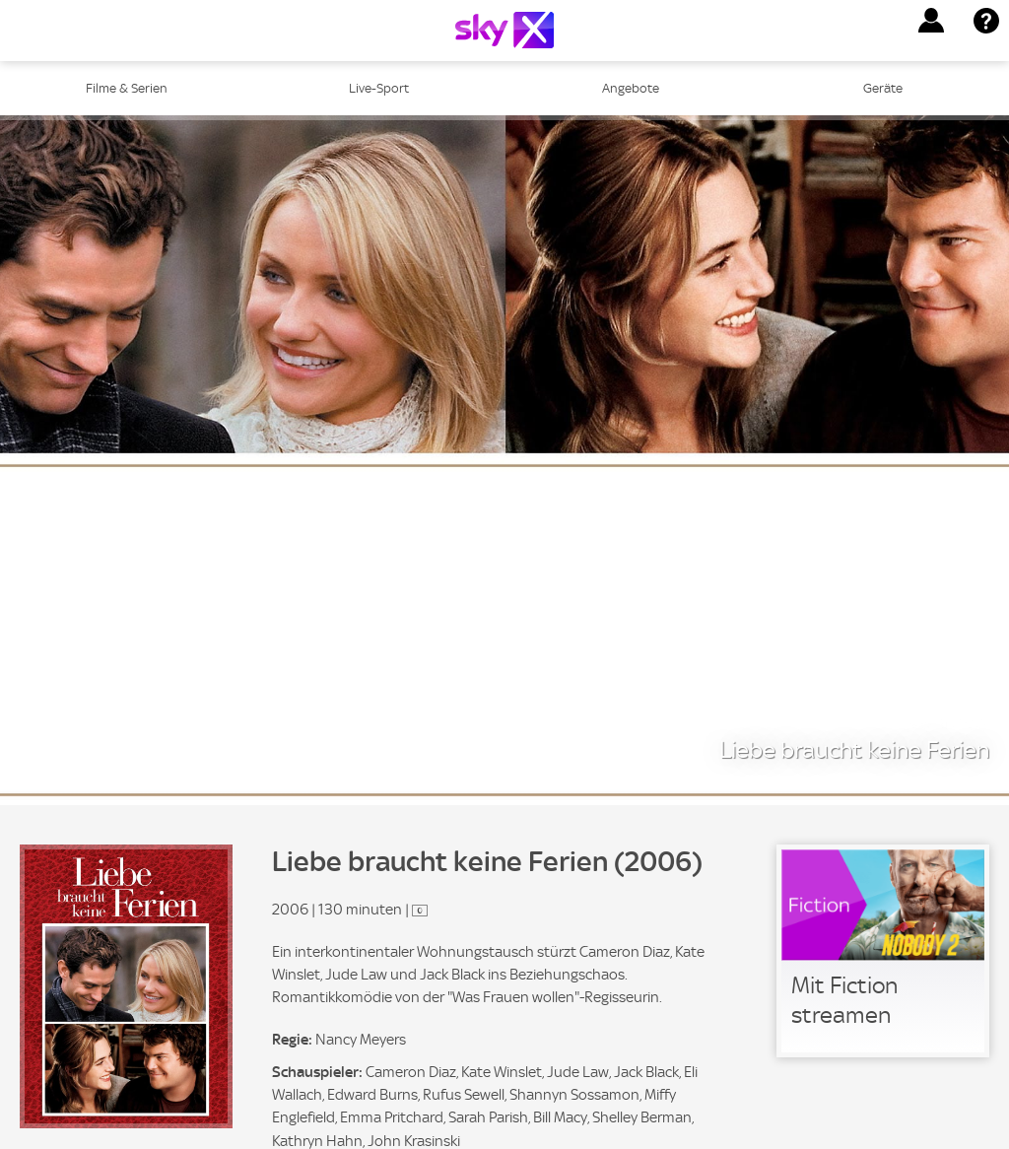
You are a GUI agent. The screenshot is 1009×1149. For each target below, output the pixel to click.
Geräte (883, 88)
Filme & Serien (127, 88)
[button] (931, 21)
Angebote (630, 88)
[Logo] (504, 30)
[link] (882, 951)
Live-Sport (379, 88)
